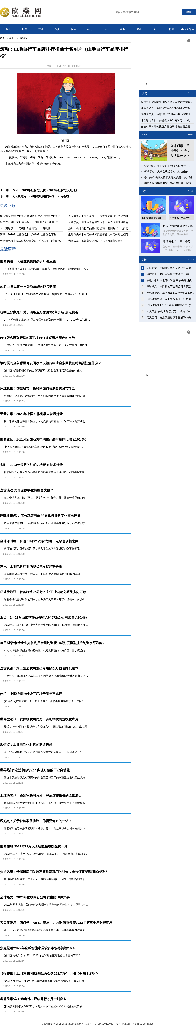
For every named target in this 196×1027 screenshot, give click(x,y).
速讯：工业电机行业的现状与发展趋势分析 (31, 566)
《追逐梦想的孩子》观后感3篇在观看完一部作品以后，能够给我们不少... (46, 268)
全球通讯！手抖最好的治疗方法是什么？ (180, 150)
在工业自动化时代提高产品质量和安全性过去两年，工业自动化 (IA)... (44, 752)
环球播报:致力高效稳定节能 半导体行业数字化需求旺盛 (40, 515)
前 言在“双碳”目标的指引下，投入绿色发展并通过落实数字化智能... (43, 548)
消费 (138, 29)
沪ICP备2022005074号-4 (107, 1023)
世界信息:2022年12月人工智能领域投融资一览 (33, 846)
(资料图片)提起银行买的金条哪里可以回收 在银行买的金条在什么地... (44, 370)
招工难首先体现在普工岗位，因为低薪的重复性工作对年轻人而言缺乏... (45, 421)
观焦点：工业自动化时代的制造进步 (26, 744)
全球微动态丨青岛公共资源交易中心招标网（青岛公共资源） (35, 240)
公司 (89, 29)
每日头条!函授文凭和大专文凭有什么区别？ (169, 177)
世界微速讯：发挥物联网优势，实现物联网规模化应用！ (41, 719)
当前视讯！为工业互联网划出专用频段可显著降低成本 (39, 668)
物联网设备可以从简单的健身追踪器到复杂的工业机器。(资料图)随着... (45, 472)
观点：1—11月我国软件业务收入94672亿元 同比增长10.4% (43, 617)
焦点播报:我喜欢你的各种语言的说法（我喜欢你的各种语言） (35, 216)
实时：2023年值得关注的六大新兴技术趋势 (31, 465)
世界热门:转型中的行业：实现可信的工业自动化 (35, 770)
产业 (40, 29)
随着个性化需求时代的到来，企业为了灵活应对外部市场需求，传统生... (45, 599)
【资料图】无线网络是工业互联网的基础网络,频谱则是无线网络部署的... (46, 675)
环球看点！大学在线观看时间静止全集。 (167, 171)
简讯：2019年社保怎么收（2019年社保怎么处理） (29, 234)
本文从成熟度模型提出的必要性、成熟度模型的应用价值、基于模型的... (45, 650)
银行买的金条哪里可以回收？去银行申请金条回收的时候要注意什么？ (50, 363)
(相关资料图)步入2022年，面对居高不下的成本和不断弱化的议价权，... (45, 1006)
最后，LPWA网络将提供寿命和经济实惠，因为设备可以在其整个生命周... (46, 726)
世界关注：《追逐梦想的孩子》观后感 (28, 261)
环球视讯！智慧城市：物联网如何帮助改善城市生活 (37, 388)
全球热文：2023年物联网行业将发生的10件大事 (35, 897)
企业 (106, 29)
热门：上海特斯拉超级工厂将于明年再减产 (31, 694)
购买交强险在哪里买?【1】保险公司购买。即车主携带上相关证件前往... (178, 234)
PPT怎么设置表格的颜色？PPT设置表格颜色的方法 (37, 337)
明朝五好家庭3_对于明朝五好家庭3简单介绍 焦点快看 (39, 312)
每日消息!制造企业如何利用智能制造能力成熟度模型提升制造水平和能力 (53, 643)
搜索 (189, 12)
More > (190, 93)
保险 (73, 29)
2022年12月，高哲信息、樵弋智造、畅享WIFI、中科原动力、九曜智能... (46, 853)
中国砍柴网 (187, 29)
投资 (24, 29)
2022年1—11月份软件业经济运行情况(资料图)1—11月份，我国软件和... (46, 624)
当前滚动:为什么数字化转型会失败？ (26, 490)
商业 (122, 29)
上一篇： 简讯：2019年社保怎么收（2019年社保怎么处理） (39, 190)
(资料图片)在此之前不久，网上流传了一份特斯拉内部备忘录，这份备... (45, 701)
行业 (155, 29)
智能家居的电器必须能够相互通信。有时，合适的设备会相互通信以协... (45, 828)
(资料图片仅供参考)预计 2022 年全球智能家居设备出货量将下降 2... (43, 955)
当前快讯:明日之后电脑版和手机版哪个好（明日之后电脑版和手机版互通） (43, 222)
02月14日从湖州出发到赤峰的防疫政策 (28, 287)
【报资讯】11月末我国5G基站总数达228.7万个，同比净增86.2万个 (49, 973)
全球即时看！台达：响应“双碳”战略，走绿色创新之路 (39, 541)
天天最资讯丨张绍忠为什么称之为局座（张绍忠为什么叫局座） (104, 216)
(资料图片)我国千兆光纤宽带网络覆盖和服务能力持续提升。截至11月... (45, 981)
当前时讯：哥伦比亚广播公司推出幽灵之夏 (165, 126)
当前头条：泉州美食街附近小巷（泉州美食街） (95, 240)
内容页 (23, 38)
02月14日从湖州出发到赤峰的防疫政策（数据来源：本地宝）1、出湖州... (46, 294)
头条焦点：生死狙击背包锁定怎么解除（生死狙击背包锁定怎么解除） (108, 222)
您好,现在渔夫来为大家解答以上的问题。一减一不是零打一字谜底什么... (178, 250)
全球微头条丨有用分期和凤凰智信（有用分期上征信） (99, 234)
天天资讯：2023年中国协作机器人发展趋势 (31, 414)
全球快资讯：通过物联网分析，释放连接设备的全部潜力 (41, 795)
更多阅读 (8, 205)
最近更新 (8, 249)
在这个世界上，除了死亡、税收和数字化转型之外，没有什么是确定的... (45, 497)
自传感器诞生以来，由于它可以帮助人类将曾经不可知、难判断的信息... (45, 879)
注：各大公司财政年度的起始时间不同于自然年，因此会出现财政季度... (45, 930)
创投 (57, 29)
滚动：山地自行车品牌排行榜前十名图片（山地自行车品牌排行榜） (107, 228)
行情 (171, 29)
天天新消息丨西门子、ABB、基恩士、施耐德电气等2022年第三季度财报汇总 (56, 922)
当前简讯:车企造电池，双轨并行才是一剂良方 (33, 999)
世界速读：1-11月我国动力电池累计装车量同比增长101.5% (43, 439)
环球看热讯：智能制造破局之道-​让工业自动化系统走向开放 (43, 592)
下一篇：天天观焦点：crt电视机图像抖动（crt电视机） (36, 196)
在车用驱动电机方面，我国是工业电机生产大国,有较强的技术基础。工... (46, 574)
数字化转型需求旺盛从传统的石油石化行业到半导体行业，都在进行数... (45, 523)
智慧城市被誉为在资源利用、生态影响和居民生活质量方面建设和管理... (45, 396)
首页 (8, 29)
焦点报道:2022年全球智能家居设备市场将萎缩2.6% (37, 948)
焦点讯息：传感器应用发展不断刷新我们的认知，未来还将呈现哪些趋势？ (54, 872)
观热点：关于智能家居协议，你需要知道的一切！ (36, 821)
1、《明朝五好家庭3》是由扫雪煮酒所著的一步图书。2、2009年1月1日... (47, 319)
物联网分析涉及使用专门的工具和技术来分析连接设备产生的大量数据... (45, 803)
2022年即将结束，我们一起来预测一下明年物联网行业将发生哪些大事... (46, 904)
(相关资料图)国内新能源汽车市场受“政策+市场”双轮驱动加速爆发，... (44, 446)
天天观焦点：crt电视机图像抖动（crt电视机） (26, 228)
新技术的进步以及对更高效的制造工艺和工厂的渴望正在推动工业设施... (45, 777)
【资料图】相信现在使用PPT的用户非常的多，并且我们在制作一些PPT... (46, 345)
